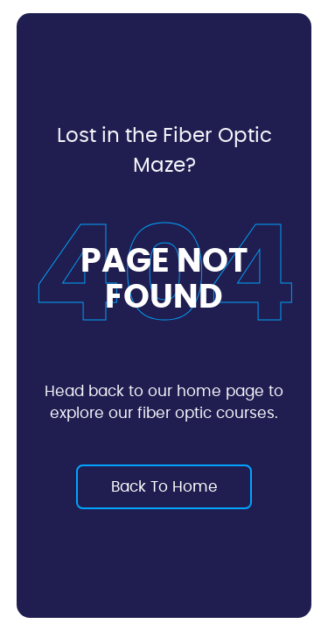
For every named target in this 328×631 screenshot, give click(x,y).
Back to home (164, 486)
